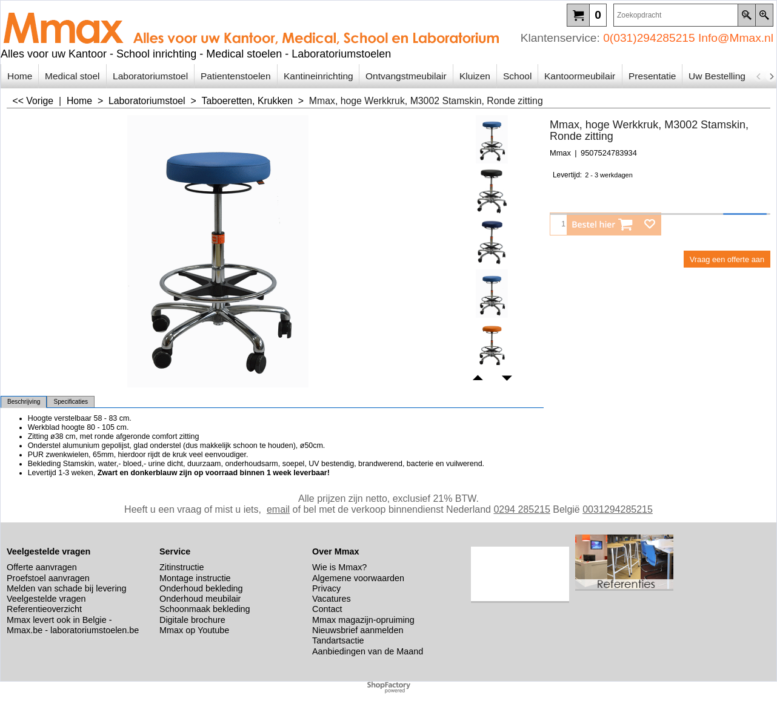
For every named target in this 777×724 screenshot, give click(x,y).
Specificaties (70, 401)
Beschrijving (23, 401)
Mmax (560, 152)
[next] (770, 76)
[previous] (758, 76)
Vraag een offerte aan (727, 259)
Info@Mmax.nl (735, 37)
